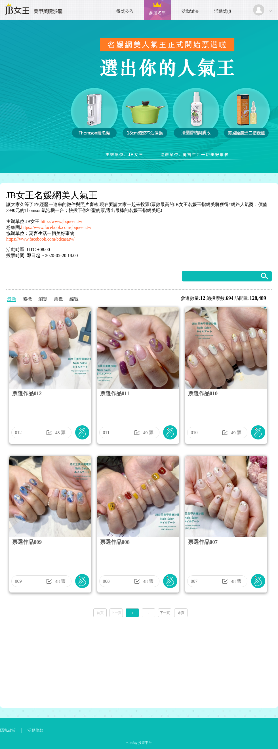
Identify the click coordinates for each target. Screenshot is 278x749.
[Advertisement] (139, 660)
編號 (74, 298)
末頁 (181, 613)
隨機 (27, 298)
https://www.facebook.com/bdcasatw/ (40, 239)
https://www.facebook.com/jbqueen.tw (56, 227)
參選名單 (157, 12)
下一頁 (165, 613)
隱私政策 (8, 730)
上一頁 (116, 613)
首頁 (100, 613)
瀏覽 (42, 298)
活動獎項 (222, 11)
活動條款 (35, 730)
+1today (131, 743)
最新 (11, 298)
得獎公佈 (124, 11)
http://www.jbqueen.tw (61, 221)
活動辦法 (190, 11)
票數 (58, 298)
